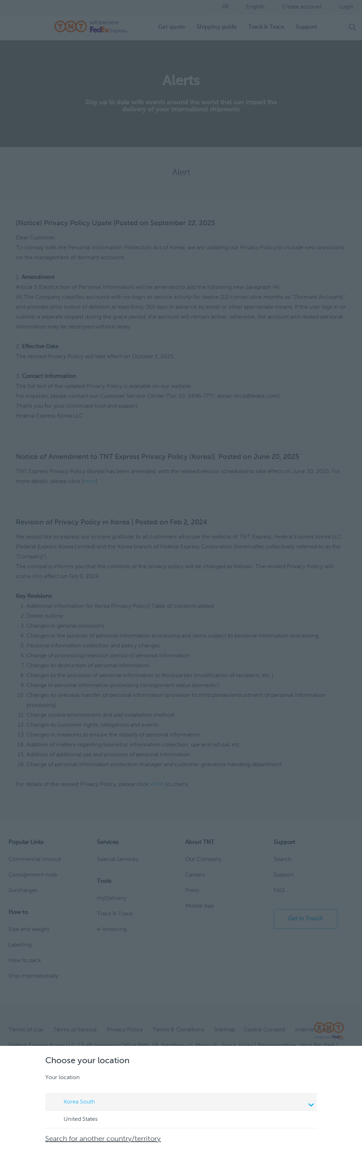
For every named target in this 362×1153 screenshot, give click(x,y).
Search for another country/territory (103, 1139)
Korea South (182, 1103)
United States (74, 1119)
